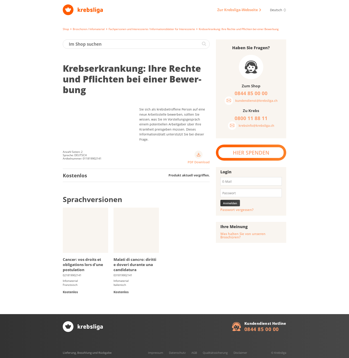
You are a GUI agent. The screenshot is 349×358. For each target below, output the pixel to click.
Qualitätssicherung (215, 353)
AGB (194, 353)
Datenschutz (177, 353)
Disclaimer (240, 353)
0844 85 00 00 (261, 329)
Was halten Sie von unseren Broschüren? (243, 235)
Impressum (155, 353)
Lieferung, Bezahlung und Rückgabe (87, 353)
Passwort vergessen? (237, 209)
